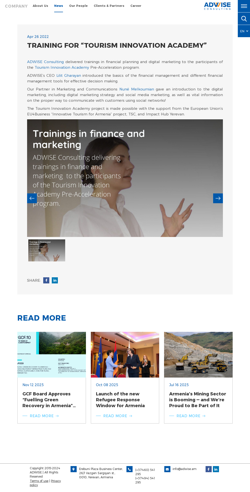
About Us (40, 6)
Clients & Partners (109, 6)
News (58, 6)
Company (16, 6)
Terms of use (39, 481)
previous (32, 198)
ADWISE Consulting (45, 61)
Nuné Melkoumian (136, 89)
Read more (42, 416)
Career (135, 6)
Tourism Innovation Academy (62, 67)
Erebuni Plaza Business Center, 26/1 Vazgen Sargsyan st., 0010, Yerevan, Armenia (101, 473)
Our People (78, 6)
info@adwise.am (185, 469)
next (218, 198)
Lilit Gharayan (68, 75)
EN (242, 31)
